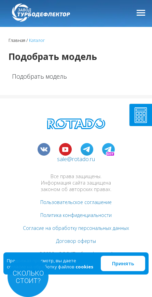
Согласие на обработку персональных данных (76, 228)
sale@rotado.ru (76, 159)
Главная (17, 40)
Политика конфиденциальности (76, 215)
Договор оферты (76, 241)
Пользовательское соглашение (76, 202)
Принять (123, 263)
